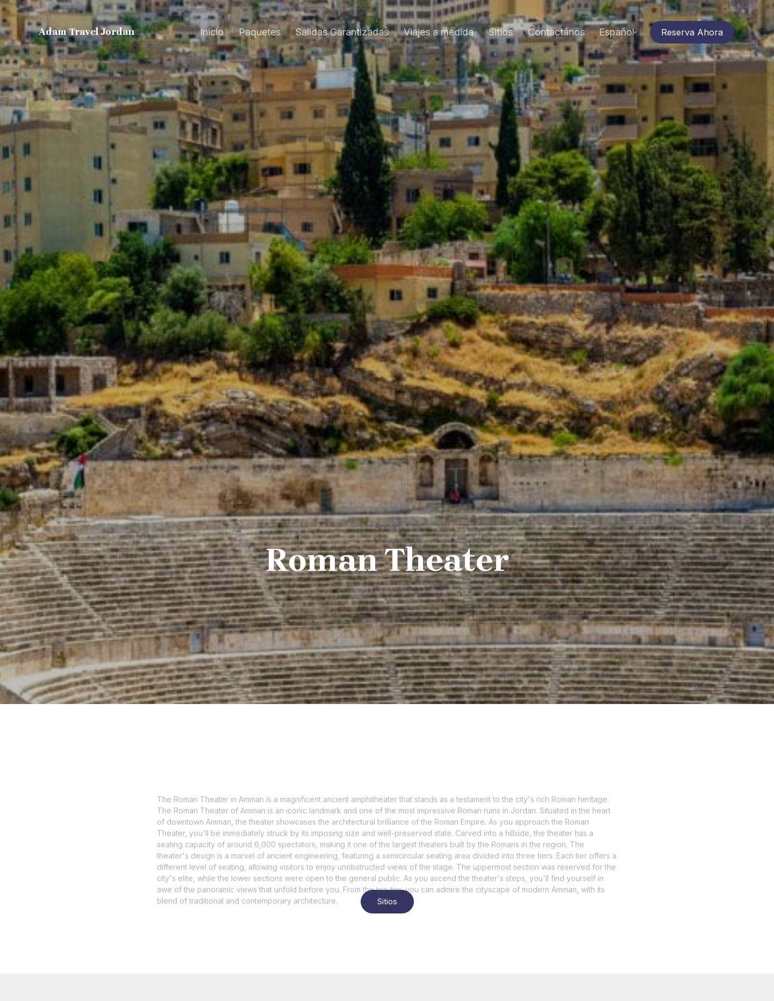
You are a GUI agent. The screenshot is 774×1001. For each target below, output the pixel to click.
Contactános (556, 32)
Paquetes (260, 32)
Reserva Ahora (692, 32)
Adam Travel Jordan (87, 32)
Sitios (501, 32)
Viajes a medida (439, 32)
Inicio (212, 32)
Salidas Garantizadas (342, 32)
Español (616, 32)
